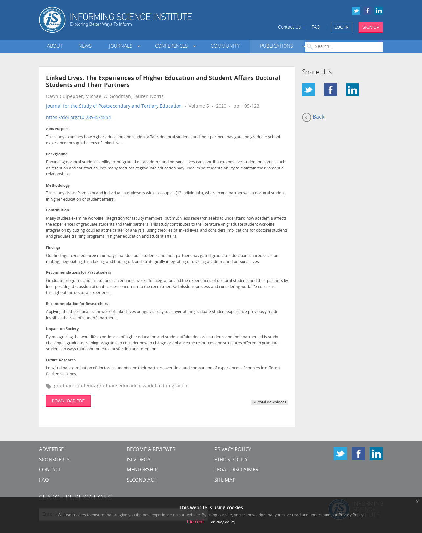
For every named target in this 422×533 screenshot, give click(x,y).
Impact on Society (62, 329)
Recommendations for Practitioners (78, 273)
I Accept (195, 522)
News (85, 46)
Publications (276, 46)
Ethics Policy (231, 460)
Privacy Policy (232, 449)
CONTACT (50, 470)
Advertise (51, 449)
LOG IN (341, 27)
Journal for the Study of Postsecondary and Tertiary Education (114, 106)
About (55, 46)
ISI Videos (138, 460)
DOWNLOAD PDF (68, 401)
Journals (122, 46)
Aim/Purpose (58, 129)
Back (313, 117)
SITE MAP (225, 480)
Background (57, 154)
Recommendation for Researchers (77, 304)
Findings (53, 248)
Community (225, 46)
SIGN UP (371, 27)
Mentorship (142, 470)
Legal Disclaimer (236, 470)
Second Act (141, 480)
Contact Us (289, 27)
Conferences (172, 46)
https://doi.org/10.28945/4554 (78, 117)
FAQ (316, 27)
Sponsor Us (54, 460)
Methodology (58, 186)
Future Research (61, 360)
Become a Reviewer (151, 449)
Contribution (57, 210)
